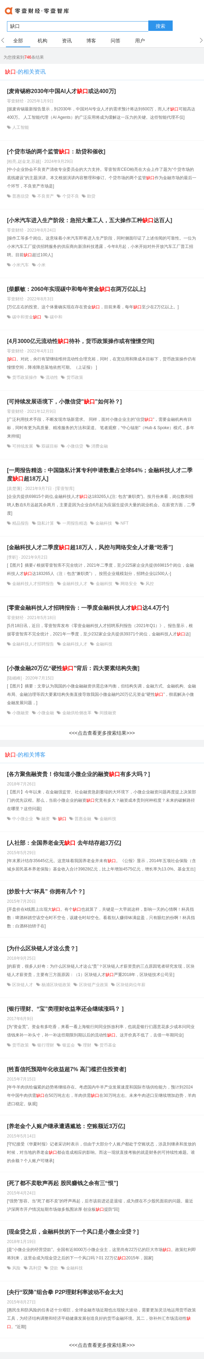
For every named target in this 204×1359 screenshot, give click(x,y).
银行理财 (45, 1045)
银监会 (68, 1045)
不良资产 (45, 196)
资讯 (67, 40)
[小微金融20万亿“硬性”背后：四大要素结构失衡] (73, 668)
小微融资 (20, 712)
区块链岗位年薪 (130, 984)
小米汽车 (20, 264)
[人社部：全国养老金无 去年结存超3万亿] (64, 843)
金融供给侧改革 (77, 712)
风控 (149, 583)
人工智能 (20, 127)
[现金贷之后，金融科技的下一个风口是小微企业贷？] (73, 1232)
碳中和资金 (27, 317)
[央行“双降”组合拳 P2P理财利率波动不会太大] (65, 1292)
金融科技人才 (75, 583)
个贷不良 (70, 196)
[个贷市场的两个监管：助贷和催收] (56, 152)
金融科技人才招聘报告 (33, 583)
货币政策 (74, 377)
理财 (87, 1045)
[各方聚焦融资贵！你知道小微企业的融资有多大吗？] (78, 774)
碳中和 (55, 317)
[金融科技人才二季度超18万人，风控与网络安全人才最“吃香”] (90, 547)
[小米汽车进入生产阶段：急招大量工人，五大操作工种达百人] (89, 220)
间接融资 (107, 712)
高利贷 (35, 1268)
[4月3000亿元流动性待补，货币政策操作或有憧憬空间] (80, 341)
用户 (140, 40)
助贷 (90, 196)
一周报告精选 (74, 523)
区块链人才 (22, 984)
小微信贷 (74, 446)
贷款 (53, 1268)
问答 (115, 40)
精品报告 (20, 523)
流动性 (52, 377)
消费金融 (99, 446)
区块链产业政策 (93, 984)
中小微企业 (22, 818)
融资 (45, 818)
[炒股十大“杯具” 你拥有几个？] (46, 891)
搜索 (160, 26)
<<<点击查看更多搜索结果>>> (102, 733)
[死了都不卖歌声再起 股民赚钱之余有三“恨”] (62, 1183)
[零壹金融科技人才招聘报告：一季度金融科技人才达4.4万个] (88, 608)
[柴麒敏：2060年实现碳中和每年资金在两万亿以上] (76, 289)
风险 (16, 1268)
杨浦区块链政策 (56, 984)
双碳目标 (50, 446)
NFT (124, 523)
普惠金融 (83, 818)
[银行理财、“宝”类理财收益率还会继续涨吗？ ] (65, 1009)
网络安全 (129, 583)
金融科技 (103, 523)
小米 (41, 264)
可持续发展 (22, 446)
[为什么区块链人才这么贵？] (42, 948)
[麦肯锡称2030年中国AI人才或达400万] (61, 91)
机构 (42, 40)
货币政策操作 (25, 377)
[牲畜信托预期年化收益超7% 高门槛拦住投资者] (66, 1069)
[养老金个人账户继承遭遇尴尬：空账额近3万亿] (66, 1126)
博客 (91, 40)
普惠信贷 (20, 196)
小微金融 (45, 712)
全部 (18, 40)
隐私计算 (45, 523)
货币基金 (107, 1045)
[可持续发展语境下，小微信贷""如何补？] (64, 402)
